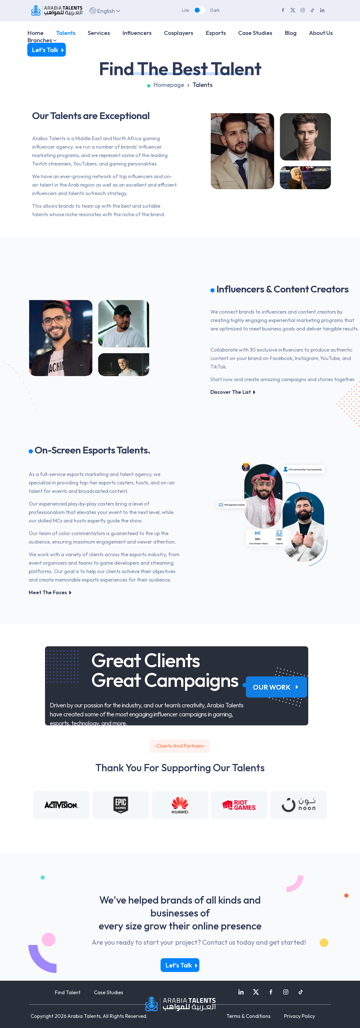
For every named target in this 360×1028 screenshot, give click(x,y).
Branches (39, 40)
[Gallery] (180, 805)
